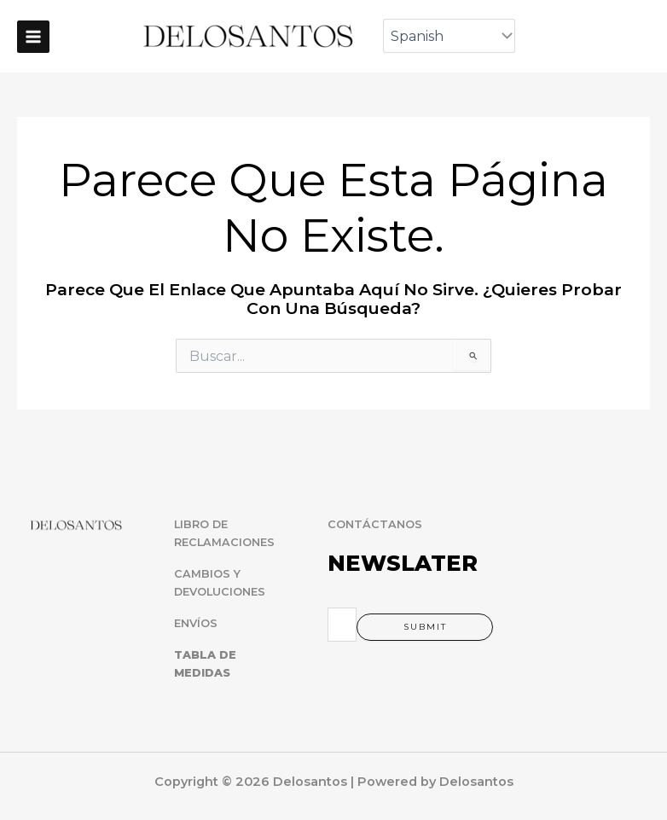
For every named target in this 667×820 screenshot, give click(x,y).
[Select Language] (449, 36)
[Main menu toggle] (33, 36)
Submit (425, 626)
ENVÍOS (196, 623)
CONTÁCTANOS (375, 524)
